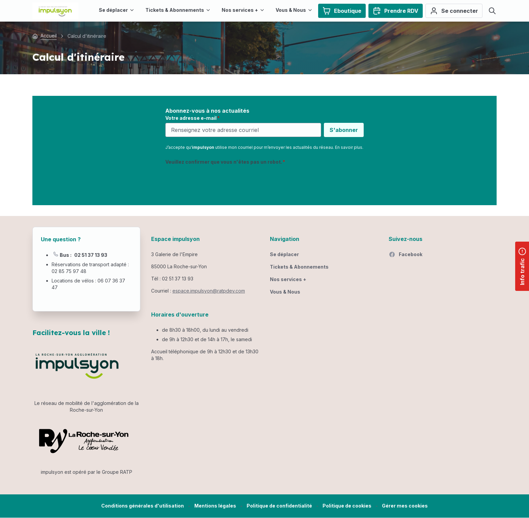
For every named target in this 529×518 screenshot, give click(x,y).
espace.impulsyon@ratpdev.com (208, 291)
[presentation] (216, 181)
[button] (405, 506)
